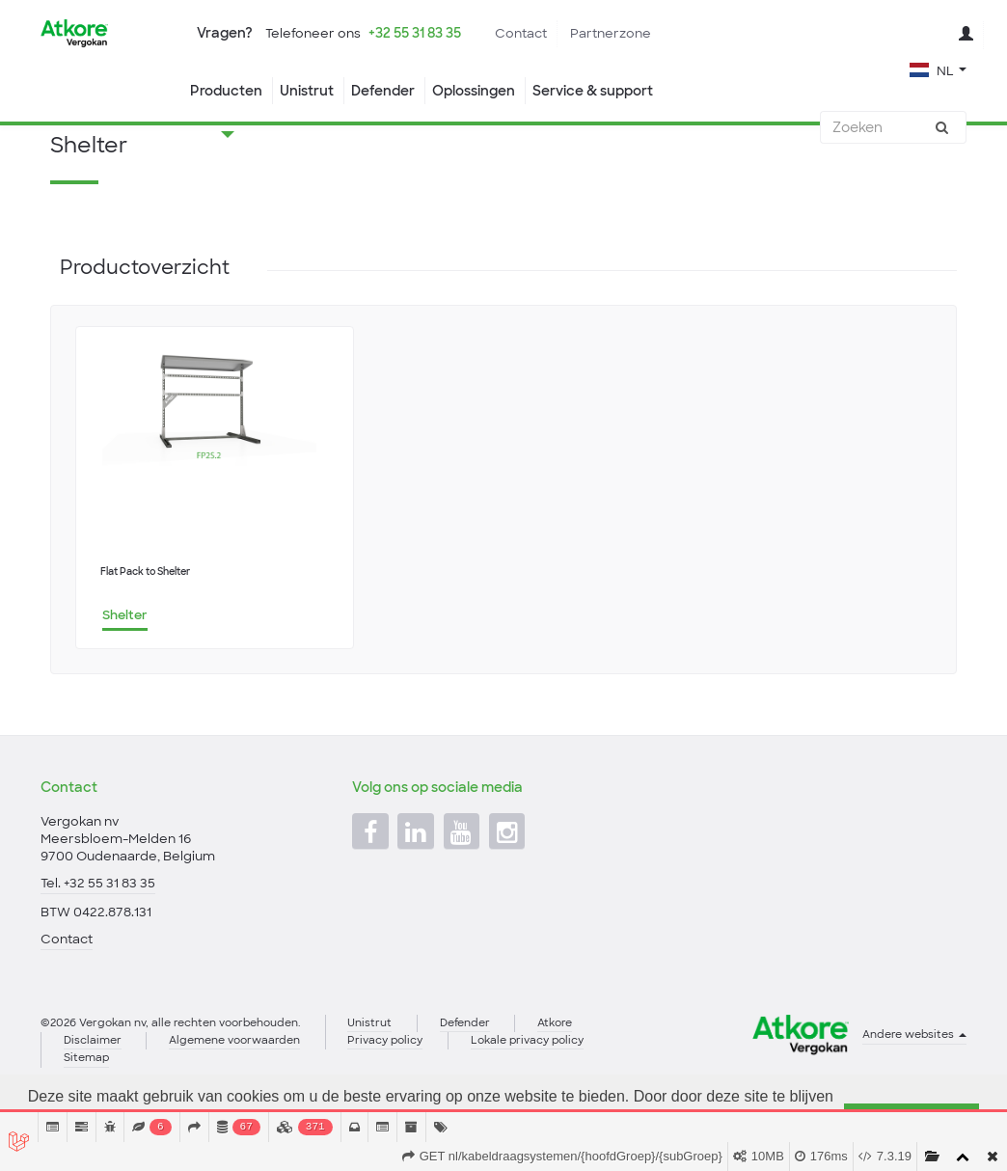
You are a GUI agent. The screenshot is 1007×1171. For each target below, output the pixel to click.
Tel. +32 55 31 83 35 (98, 927)
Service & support (592, 90)
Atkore (554, 1067)
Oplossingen (473, 90)
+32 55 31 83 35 (414, 32)
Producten (226, 90)
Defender (383, 90)
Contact (521, 33)
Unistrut (307, 90)
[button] (938, 69)
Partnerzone (610, 33)
